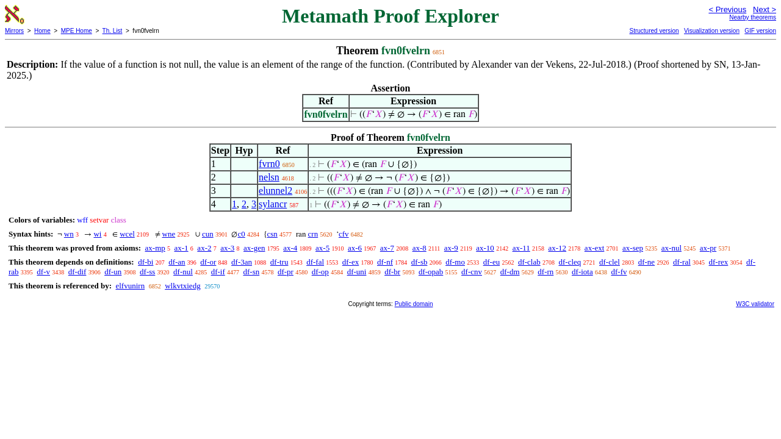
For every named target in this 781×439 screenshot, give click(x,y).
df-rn (545, 271)
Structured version (653, 30)
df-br (392, 271)
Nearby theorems (752, 17)
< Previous (727, 9)
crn (313, 233)
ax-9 (451, 247)
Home (42, 30)
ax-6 (355, 247)
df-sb (419, 261)
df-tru (279, 261)
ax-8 (419, 247)
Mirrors (14, 30)
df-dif (77, 271)
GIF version (760, 30)
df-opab (431, 271)
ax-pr (708, 247)
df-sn (251, 271)
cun (208, 233)
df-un (112, 271)
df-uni (357, 271)
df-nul (183, 271)
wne (169, 233)
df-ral (682, 261)
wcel (127, 233)
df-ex (350, 261)
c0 (241, 233)
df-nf (385, 261)
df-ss (147, 271)
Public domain (414, 304)
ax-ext (594, 247)
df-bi (145, 261)
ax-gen (254, 247)
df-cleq (569, 261)
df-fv (619, 271)
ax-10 (485, 247)
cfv (344, 233)
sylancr (273, 204)
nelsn (269, 177)
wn (69, 233)
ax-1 (182, 247)
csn (272, 233)
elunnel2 (275, 190)
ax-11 (521, 247)
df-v (43, 271)
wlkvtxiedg (183, 285)
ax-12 (558, 247)
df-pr (285, 271)
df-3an (241, 261)
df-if (218, 271)
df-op (320, 271)
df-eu (491, 261)
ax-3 (227, 247)
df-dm (510, 271)
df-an (176, 261)
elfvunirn (130, 285)
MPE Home (76, 30)
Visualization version (712, 30)
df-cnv (471, 271)
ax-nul (671, 247)
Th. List (113, 30)
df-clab (529, 261)
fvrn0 (269, 164)
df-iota (582, 271)
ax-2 (204, 247)
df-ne (646, 261)
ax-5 (322, 247)
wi (97, 233)
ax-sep (632, 247)
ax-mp (155, 247)
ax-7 (387, 247)
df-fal (315, 261)
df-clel (609, 261)
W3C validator (755, 304)
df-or (208, 261)
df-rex (719, 261)
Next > (764, 9)
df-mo (455, 261)
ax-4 (290, 247)
